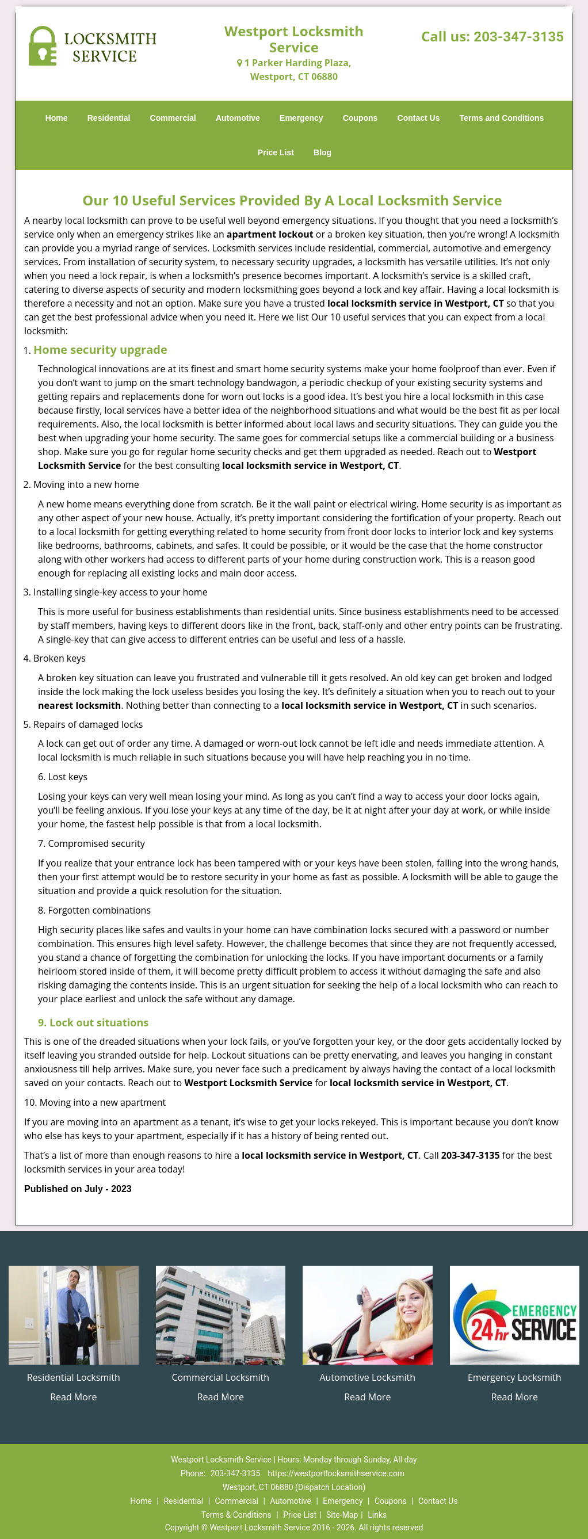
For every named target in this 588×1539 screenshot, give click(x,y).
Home (56, 118)
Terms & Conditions (236, 1514)
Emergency (301, 118)
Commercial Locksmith (220, 1377)
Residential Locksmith (73, 1377)
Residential (109, 118)
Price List (276, 152)
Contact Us (419, 118)
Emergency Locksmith (515, 1377)
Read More (73, 1397)
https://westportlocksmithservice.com (336, 1473)
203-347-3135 (519, 37)
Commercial (173, 118)
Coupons (360, 118)
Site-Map (342, 1514)
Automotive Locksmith (367, 1377)
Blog (322, 152)
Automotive (238, 118)
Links (377, 1514)
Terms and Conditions (502, 118)
